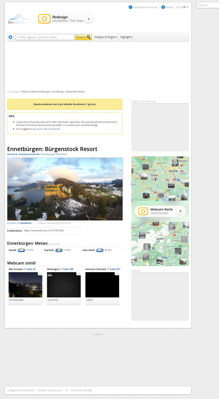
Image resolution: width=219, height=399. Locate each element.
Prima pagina (13, 91)
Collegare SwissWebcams (21, 390)
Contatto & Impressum (50, 390)
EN (181, 7)
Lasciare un (19, 223)
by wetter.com (54, 244)
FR (187, 7)
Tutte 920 (67, 269)
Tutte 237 (114, 269)
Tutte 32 (30, 269)
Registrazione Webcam (145, 7)
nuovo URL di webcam (48, 128)
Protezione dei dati (81, 390)
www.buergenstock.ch (59, 223)
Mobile (169, 7)
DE (178, 7)
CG (66, 390)
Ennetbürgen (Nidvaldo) (54, 154)
